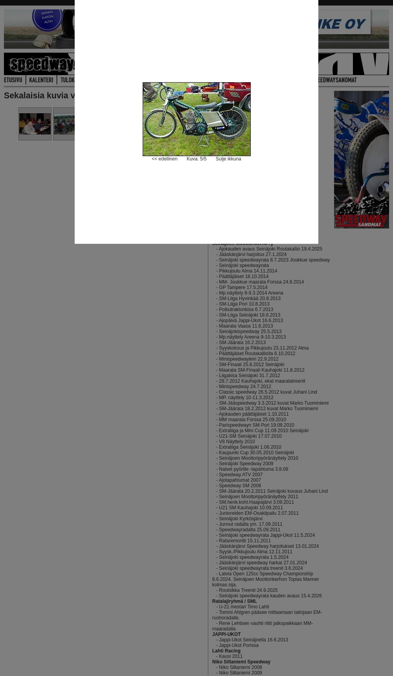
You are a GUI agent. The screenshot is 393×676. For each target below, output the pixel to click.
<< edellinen (164, 159)
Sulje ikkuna (228, 159)
